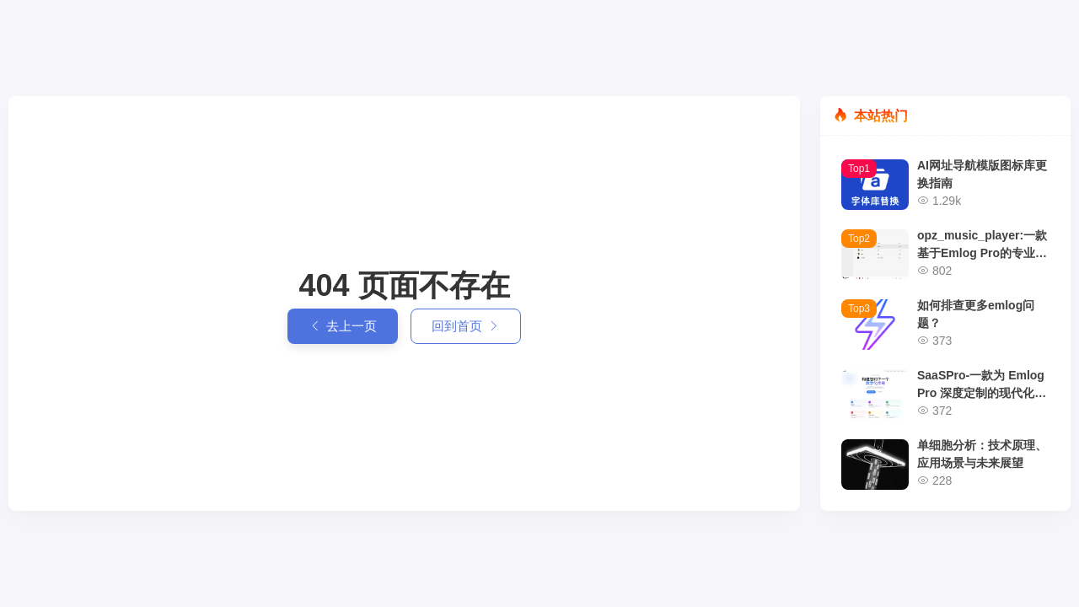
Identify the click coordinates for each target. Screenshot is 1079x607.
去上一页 (343, 326)
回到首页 (466, 326)
